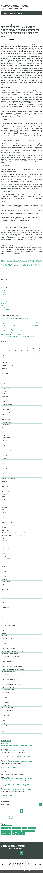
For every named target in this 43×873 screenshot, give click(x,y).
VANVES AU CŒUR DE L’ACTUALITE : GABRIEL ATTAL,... (16, 773)
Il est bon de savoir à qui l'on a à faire (10, 329)
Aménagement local (7, 370)
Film (3, 476)
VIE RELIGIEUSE (5, 715)
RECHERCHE (5, 561)
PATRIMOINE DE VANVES (8, 543)
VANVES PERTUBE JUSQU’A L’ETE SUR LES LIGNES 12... (16, 745)
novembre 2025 (4, 301)
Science (4, 576)
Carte (3, 732)
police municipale (6, 550)
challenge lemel (7, 264)
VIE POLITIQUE (5, 705)
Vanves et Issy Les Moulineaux (9, 648)
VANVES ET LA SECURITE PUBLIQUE (10, 659)
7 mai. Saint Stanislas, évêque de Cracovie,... (11, 322)
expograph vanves (5, 830)
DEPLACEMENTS (6, 424)
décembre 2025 (4, 299)
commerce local (5, 406)
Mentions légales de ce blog (14, 864)
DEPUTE (4, 427)
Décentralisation (6, 419)
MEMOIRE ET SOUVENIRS (8, 525)
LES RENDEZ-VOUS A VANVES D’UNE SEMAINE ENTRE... (16, 790)
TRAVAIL (4, 628)
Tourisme (4, 617)
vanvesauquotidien (14, 5)
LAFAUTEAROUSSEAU (31, 324)
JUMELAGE (4, 507)
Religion (4, 563)
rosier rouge (34, 261)
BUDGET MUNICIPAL (7, 388)
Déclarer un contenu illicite (6, 864)
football (24, 828)
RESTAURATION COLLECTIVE (8, 568)
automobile (4, 381)
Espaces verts (5, 458)
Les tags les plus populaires (30, 863)
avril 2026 (3, 292)
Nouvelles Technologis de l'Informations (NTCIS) (13, 535)
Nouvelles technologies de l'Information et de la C (14, 532)
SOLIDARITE (5, 594)
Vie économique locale (7, 695)
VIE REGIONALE (5, 713)
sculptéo (33, 260)
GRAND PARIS (5, 481)
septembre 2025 (4, 305)
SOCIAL (3, 592)
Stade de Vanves (6, 605)
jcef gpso (29, 261)
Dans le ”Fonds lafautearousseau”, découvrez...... (12, 324)
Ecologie (4, 435)
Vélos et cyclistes (6, 692)
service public (5, 589)
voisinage (4, 720)
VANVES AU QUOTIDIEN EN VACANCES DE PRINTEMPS (16, 762)
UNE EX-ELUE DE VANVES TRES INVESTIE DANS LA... (16, 784)
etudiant (4, 460)
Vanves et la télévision (7, 661)
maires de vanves (6, 520)
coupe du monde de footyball (33, 264)
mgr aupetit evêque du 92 (29, 265)
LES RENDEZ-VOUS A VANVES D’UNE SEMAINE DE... (15, 756)
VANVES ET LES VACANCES (8, 689)
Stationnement (5, 607)
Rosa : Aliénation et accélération (8, 330)
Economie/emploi (6, 437)
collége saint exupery (32, 259)
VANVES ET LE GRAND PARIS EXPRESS (11, 674)
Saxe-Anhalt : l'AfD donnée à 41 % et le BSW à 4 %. (13, 320)
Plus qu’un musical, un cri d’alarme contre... (11, 325)
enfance (4, 453)
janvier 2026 (4, 298)
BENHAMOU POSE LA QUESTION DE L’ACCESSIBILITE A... (17, 778)
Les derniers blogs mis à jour (13, 863)
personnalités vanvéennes (8, 545)
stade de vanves (24, 259)
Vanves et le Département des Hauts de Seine (13, 669)
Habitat (3, 484)
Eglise (3, 442)
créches (4, 414)
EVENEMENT (5, 466)
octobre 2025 (4, 303)
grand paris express (6, 828)
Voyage (3, 723)
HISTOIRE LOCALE (6, 491)
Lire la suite (3, 282)
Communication (6, 409)
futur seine (29, 260)
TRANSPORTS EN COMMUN (8, 625)
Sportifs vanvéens (6, 599)
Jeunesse (4, 502)
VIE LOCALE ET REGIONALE (8, 700)
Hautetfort (20, 864)
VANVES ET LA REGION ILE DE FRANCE (11, 656)
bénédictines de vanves (28, 830)
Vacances (4, 643)
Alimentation (5, 368)
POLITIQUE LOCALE (6, 558)
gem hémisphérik (33, 262)
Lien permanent (4, 257)
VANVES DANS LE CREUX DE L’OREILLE (12, 767)
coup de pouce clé (4, 261)
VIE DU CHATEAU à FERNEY (27, 329)
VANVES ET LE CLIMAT (7, 664)
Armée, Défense (6, 376)
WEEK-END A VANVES (7, 795)
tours (3, 620)
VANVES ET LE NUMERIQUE (8, 677)
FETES (3, 473)
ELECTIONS (4, 445)
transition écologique (7, 622)
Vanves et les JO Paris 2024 (8, 687)
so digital (40, 260)
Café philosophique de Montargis (26, 330)
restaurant (4, 566)
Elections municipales (7, 450)
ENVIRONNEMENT (6, 455)
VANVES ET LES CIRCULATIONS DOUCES (11, 684)
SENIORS (4, 587)
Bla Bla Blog (12, 332)
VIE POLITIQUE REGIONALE (8, 710)
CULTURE (4, 417)
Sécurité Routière (6, 581)
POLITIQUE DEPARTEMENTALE (9, 556)
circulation (4, 394)
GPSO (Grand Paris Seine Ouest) (9, 478)
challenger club (24, 261)
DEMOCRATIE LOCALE (7, 422)
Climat (3, 399)
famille (3, 471)
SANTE (3, 574)
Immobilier (4, 494)
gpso (37, 260)
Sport (3, 597)
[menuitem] (4, 13)
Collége (3, 401)
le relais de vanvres (9, 265)
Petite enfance (5, 548)
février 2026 (3, 296)
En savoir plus (23, 872)
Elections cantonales (7, 448)
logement (4, 512)
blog (39, 864)
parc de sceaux (23, 260)
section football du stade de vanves (18, 264)
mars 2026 (3, 294)
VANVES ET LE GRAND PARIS (8, 671)
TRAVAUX (4, 630)
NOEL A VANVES (5, 530)
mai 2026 (3, 290)
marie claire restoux (22, 262)
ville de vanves (26, 257)
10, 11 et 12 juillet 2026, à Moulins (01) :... (10, 336)
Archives (12, 13)
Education (4, 440)
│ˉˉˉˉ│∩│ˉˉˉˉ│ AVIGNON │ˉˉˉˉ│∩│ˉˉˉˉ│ (20, 334)
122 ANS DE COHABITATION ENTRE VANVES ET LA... (15, 750)
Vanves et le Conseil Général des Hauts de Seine (13, 666)
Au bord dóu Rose (5, 334)
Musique (4, 527)
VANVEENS (4, 646)
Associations (5, 378)
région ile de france (6, 833)
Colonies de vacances (7, 404)
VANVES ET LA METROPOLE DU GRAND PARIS (12, 651)
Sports (3, 602)
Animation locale (6, 373)
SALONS (4, 571)
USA (3, 641)
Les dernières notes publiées (22, 863)
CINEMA (4, 391)
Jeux (3, 504)
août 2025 (3, 307)
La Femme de (4, 332)
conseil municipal (16, 830)
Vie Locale (17, 257)
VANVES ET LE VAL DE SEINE (8, 682)
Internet (4, 499)
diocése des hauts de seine (18, 265)
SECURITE (4, 579)
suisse (3, 610)
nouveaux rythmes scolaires (14, 261)
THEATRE (4, 615)
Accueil (4, 13)
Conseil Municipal (6, 412)
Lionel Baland (30, 320)
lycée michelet (15, 262)
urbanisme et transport (7, 638)
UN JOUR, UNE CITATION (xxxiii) (8, 318)
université (4, 633)
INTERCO (4, 496)
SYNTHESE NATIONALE (28, 336)
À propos (20, 13)
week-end (4, 725)
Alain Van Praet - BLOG (24, 318)
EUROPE (4, 463)
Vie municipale (5, 702)
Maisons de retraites (7, 522)
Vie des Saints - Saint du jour (31, 322)
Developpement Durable (8, 430)
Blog (3, 386)
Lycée (3, 517)
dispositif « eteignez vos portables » (12, 260)
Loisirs (3, 514)
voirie (3, 718)
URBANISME (5, 635)
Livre (3, 509)
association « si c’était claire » (14, 259)
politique (4, 553)
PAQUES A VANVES (6, 538)
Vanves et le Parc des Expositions (10, 679)
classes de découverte (7, 396)
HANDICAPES (5, 486)
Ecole (3, 432)
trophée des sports (8, 262)
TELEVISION (5, 612)
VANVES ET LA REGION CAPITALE (10, 653)
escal (28, 262)
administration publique (8, 365)
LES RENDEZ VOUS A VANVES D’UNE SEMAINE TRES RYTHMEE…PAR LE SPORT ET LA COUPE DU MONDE (21, 32)
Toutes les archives (5, 309)
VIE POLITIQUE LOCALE (7, 707)
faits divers (4, 468)
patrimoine (4, 540)
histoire (4, 489)
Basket (3, 383)
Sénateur (4, 584)
